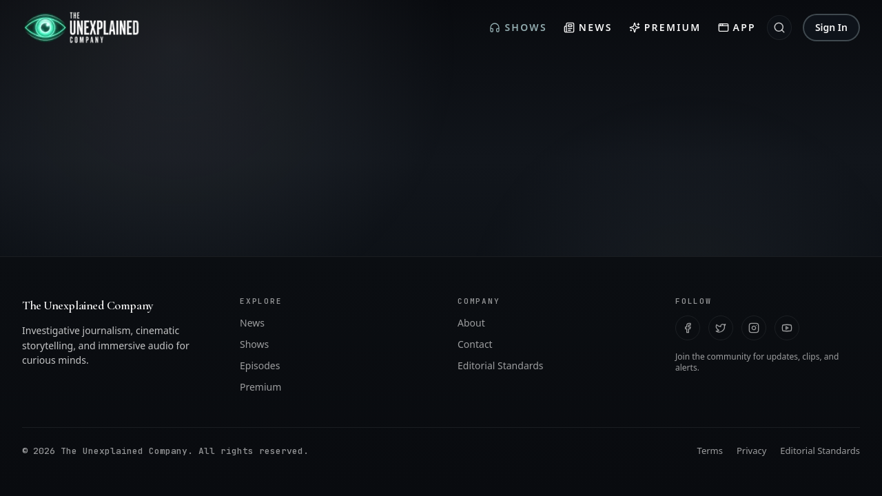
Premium (665, 27)
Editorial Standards (501, 412)
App (737, 27)
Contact (475, 390)
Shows (517, 27)
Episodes (260, 412)
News (588, 27)
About (471, 369)
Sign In (831, 27)
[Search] (779, 27)
